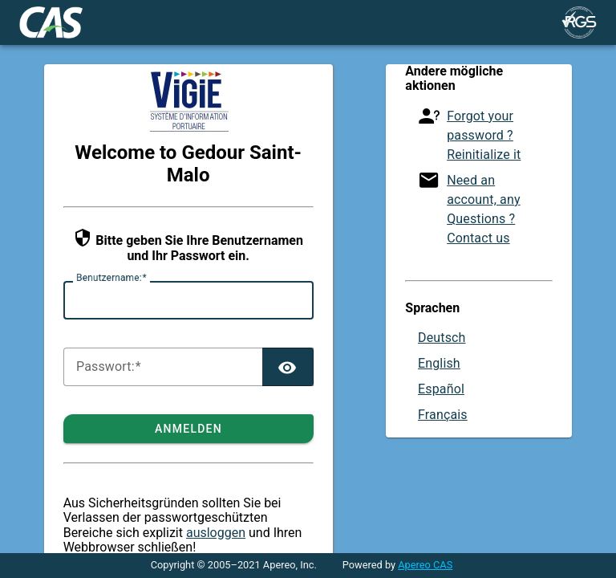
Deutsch (442, 337)
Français (443, 414)
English (439, 363)
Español (441, 389)
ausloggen (215, 532)
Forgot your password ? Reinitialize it (484, 135)
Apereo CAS (425, 565)
